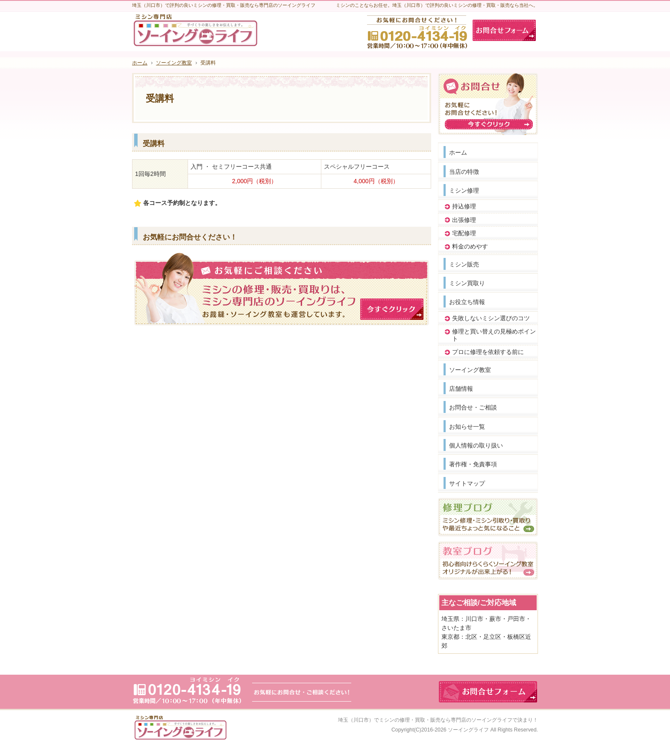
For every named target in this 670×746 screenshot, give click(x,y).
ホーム (458, 152)
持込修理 (464, 206)
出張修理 (464, 219)
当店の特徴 (464, 171)
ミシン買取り (467, 283)
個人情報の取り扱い (476, 445)
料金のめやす (470, 246)
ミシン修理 (464, 190)
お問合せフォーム (504, 30)
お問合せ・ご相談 (473, 407)
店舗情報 (461, 388)
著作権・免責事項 (473, 464)
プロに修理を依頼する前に (488, 351)
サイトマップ (467, 483)
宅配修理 (464, 233)
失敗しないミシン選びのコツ (491, 318)
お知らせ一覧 (467, 426)
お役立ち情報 (467, 301)
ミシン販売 (464, 264)
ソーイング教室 (470, 369)
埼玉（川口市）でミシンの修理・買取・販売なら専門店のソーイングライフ (425, 720)
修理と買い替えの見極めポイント (494, 335)
